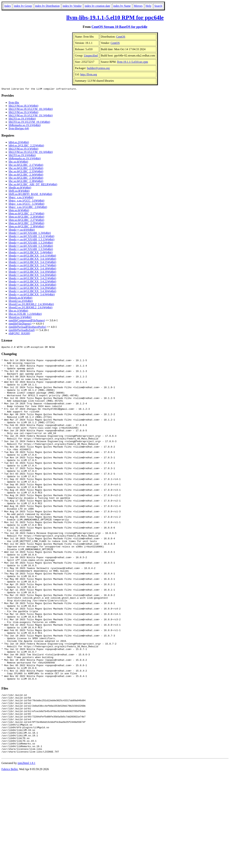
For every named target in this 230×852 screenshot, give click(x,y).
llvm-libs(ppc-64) (19, 128)
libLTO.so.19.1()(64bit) (22, 119)
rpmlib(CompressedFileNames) (27, 320)
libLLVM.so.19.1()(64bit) (23, 112)
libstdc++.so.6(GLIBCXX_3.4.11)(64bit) (32, 256)
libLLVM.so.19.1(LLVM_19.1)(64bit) (31, 115)
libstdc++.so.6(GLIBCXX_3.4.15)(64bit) (32, 262)
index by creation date (97, 5)
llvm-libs (14, 103)
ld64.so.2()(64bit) (19, 142)
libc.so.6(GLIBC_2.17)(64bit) (26, 165)
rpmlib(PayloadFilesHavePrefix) (27, 327)
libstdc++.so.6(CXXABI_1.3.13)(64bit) (31, 239)
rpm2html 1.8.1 (26, 841)
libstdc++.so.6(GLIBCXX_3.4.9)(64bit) (32, 295)
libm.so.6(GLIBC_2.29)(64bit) (26, 223)
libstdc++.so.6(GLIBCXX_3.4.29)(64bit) (32, 288)
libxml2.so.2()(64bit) (21, 301)
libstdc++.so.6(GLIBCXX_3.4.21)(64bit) (32, 278)
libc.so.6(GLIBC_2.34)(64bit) (26, 175)
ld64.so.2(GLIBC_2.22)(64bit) (26, 146)
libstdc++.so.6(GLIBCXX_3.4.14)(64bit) (32, 259)
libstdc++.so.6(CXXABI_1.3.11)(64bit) (31, 236)
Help (148, 5)
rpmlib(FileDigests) (20, 324)
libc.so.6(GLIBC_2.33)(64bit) (26, 171)
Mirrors (138, 5)
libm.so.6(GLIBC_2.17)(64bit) (26, 214)
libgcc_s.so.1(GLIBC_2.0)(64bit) (28, 207)
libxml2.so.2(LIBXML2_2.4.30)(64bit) (31, 304)
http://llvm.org (88, 74)
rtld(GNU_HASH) (19, 333)
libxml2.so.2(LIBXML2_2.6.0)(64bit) (30, 307)
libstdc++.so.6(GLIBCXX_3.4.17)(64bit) (32, 265)
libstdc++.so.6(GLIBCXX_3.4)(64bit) (30, 252)
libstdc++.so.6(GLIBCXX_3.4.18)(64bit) (32, 269)
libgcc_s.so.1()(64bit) (21, 197)
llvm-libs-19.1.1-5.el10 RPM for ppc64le (115, 17)
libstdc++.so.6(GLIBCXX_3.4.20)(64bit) (32, 275)
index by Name (122, 5)
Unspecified (91, 55)
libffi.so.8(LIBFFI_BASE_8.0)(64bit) (30, 194)
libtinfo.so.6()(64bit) (20, 298)
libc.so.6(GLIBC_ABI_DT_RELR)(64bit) (33, 184)
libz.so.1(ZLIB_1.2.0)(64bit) (25, 314)
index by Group (23, 5)
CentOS (120, 36)
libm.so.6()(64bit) (19, 210)
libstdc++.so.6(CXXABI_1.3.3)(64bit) (31, 246)
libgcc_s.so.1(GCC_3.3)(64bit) (26, 204)
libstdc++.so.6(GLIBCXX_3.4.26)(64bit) (32, 285)
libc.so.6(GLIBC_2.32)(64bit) (26, 168)
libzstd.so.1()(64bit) (20, 317)
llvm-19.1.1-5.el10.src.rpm (132, 61)
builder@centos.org (98, 68)
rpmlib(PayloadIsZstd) (22, 330)
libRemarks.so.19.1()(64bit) (25, 125)
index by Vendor (72, 5)
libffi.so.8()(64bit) (19, 191)
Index (7, 5)
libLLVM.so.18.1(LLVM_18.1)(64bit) (31, 109)
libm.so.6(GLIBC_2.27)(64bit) (26, 220)
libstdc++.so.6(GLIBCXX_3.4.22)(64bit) (32, 282)
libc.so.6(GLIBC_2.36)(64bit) (26, 178)
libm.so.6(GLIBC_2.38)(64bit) (26, 227)
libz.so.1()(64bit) (18, 311)
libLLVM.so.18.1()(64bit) (23, 106)
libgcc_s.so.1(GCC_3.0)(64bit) (26, 201)
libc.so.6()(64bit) (18, 162)
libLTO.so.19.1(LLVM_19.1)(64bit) (29, 122)
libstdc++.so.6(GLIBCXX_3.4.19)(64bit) (32, 272)
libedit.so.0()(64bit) (20, 188)
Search (158, 5)
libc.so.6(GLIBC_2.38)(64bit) (26, 181)
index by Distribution (47, 5)
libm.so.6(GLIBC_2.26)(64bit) (26, 217)
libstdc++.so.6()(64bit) (22, 230)
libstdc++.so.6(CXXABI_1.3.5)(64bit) (31, 249)
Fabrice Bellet (9, 847)
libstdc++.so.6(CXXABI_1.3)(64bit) (30, 233)
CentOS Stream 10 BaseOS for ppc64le (119, 27)
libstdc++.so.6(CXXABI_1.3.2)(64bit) (31, 243)
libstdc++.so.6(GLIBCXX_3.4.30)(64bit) (32, 291)
